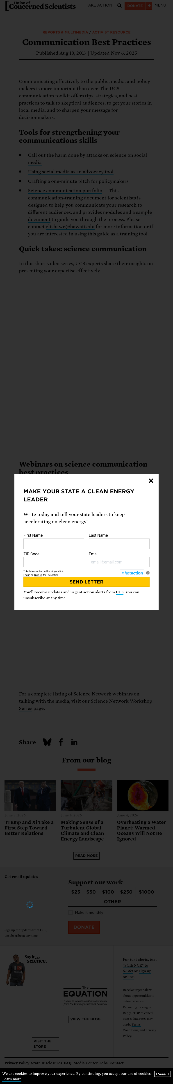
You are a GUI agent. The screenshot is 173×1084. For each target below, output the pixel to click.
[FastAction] (132, 573)
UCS (119, 592)
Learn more (11, 1079)
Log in (26, 575)
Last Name (119, 541)
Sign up (38, 575)
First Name (53, 541)
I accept (162, 1073)
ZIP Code (53, 560)
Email (119, 560)
